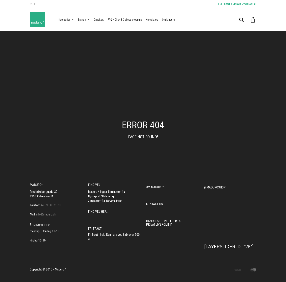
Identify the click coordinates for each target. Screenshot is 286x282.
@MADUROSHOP (215, 187)
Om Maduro (168, 19)
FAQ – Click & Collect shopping (125, 19)
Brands (84, 20)
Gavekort (99, 19)
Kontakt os (152, 19)
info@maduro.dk (46, 214)
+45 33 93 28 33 (51, 205)
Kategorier (66, 20)
